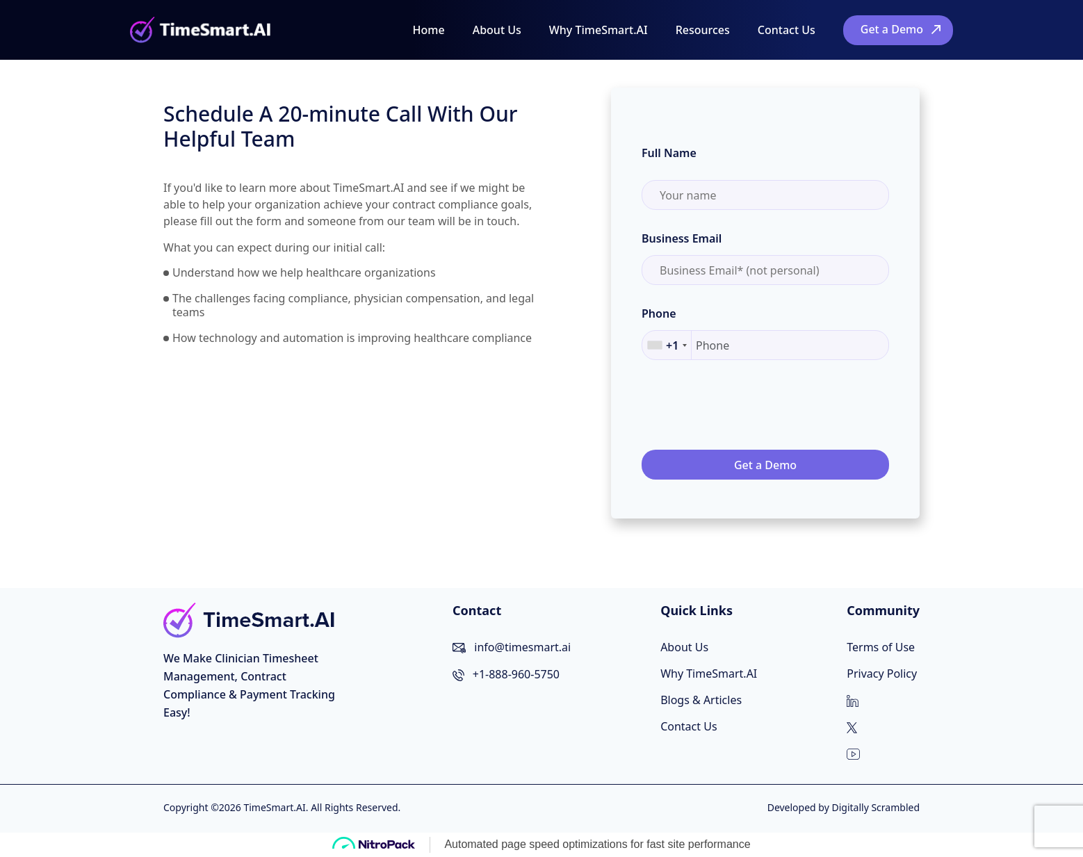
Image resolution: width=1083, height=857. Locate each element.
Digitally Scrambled (875, 807)
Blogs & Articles (701, 700)
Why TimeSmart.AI (598, 30)
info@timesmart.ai (522, 647)
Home (429, 30)
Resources (703, 30)
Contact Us (786, 30)
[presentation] (747, 406)
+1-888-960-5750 (516, 674)
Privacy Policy (882, 673)
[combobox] (667, 345)
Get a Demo (892, 29)
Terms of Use (881, 647)
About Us (497, 30)
